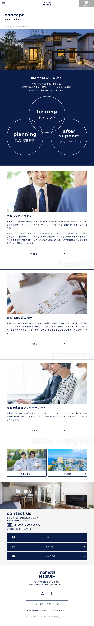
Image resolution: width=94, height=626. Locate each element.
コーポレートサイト (45, 603)
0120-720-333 (27, 525)
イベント (50, 547)
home (7, 26)
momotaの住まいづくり (20, 26)
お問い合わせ (49, 556)
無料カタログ (49, 537)
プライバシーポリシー (36, 610)
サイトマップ (58, 610)
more (47, 253)
